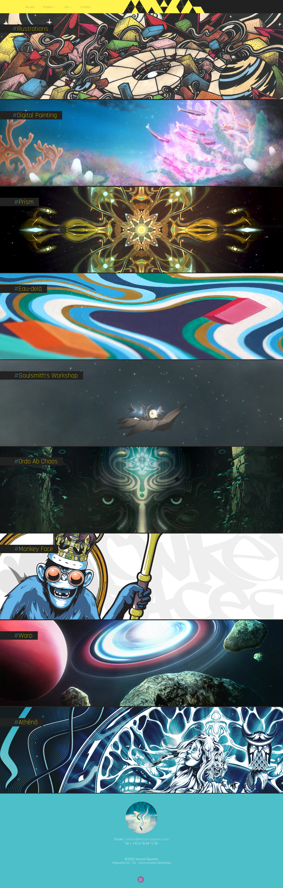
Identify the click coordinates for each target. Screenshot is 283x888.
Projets (49, 7)
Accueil (30, 7)
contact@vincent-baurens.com (147, 839)
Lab (68, 7)
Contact (85, 7)
